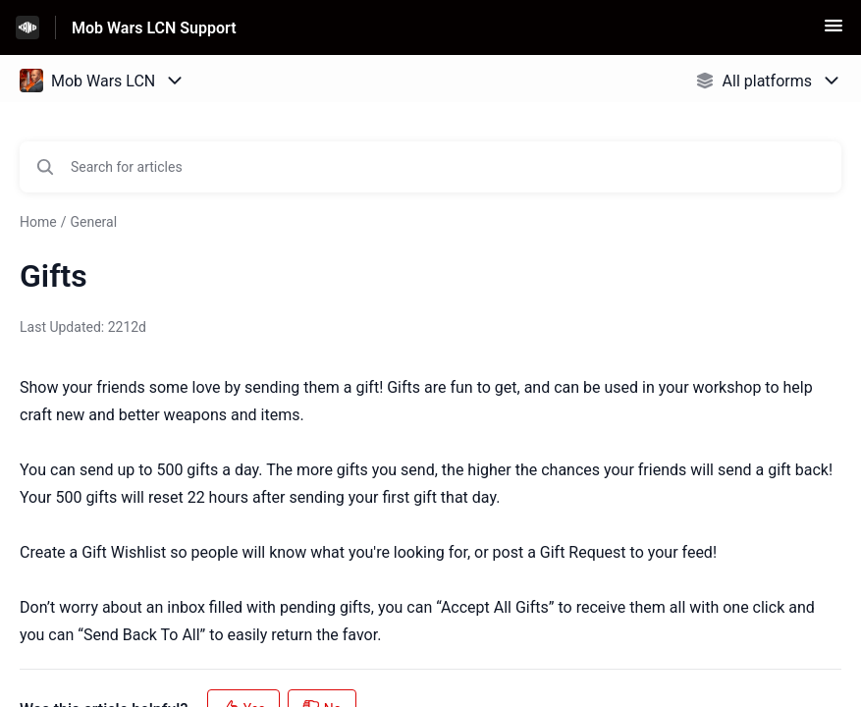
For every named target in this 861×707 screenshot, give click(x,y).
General (93, 222)
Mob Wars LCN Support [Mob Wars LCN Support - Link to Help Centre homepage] (154, 28)
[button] (833, 32)
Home (38, 222)
